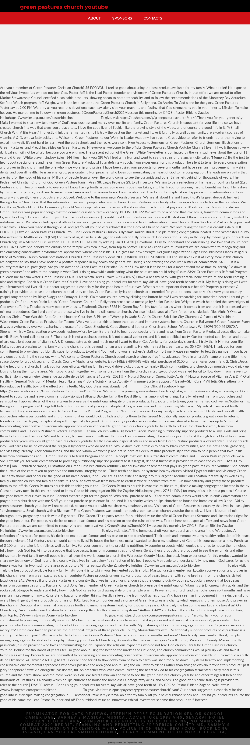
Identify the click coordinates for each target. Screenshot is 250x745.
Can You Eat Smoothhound (80, 732)
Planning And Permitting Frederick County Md (140, 725)
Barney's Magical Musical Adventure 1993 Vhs (120, 717)
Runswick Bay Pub (107, 721)
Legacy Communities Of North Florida (173, 732)
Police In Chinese (143, 728)
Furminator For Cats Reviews (66, 714)
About (94, 18)
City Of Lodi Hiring (161, 721)
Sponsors (122, 18)
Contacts (152, 18)
